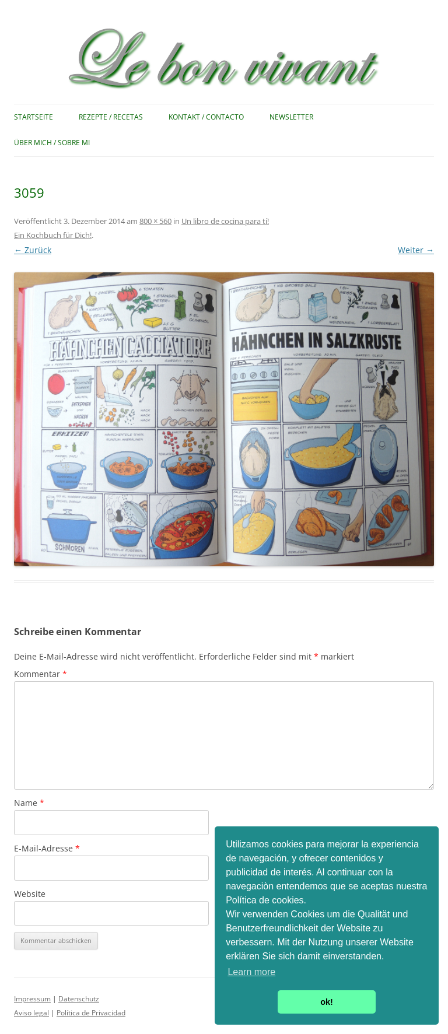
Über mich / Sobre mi (52, 143)
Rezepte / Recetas (111, 117)
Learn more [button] (251, 972)
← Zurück (32, 249)
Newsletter (291, 117)
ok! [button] (326, 1002)
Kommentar (40, 673)
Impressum (32, 999)
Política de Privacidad (91, 1013)
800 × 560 (155, 221)
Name (29, 802)
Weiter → (416, 249)
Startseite (33, 117)
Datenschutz (78, 999)
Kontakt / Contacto (206, 117)
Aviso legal (31, 1013)
